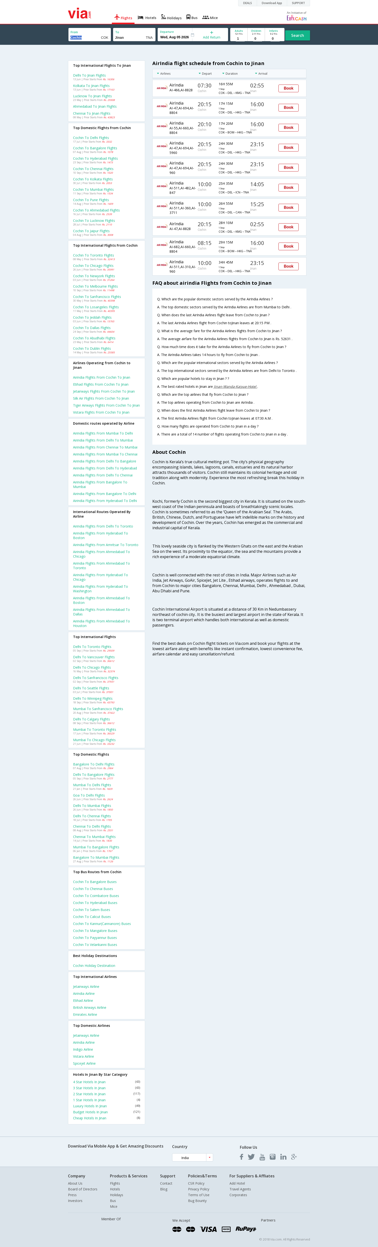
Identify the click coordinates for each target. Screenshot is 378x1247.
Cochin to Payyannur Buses (95, 937)
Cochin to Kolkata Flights (93, 179)
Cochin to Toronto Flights (93, 255)
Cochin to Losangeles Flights (96, 307)
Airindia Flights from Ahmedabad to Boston (101, 600)
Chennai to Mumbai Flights (94, 836)
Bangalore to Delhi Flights (94, 764)
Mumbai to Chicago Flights (94, 740)
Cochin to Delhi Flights (91, 137)
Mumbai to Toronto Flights (94, 729)
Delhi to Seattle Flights (91, 688)
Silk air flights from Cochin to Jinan (101, 398)
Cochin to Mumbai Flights (93, 189)
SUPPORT (298, 3)
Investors (75, 1200)
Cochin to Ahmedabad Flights (96, 210)
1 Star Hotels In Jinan (106, 1100)
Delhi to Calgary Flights (91, 719)
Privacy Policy (198, 1189)
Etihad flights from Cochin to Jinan (100, 384)
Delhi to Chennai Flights (92, 816)
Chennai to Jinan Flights (91, 113)
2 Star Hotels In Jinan (106, 1094)
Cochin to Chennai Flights (93, 168)
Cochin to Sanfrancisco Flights (97, 296)
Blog (163, 1189)
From (74, 32)
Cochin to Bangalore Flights (95, 148)
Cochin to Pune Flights (91, 200)
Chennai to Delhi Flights (92, 826)
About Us (75, 1183)
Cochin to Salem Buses (91, 909)
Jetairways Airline (86, 986)
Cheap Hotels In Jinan (106, 1118)
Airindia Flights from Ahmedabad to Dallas (101, 611)
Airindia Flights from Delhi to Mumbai (103, 440)
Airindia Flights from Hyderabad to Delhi (105, 500)
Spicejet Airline (84, 1063)
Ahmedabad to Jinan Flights (95, 106)
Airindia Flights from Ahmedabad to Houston (101, 623)
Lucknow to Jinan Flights (92, 96)
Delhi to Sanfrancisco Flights (95, 677)
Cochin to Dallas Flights (92, 327)
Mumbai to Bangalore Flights (96, 847)
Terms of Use (198, 1195)
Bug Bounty (197, 1200)
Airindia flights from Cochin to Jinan (101, 377)
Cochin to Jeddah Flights (92, 317)
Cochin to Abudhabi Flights (94, 338)
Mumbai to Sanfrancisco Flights (98, 708)
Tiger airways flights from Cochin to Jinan (106, 405)
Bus (113, 1200)
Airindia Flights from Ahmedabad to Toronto (101, 565)
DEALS (247, 3)
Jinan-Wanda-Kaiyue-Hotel (235, 386)
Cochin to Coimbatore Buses (96, 895)
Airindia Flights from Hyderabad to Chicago (100, 577)
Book (288, 88)
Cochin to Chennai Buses (93, 888)
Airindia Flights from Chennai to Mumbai (105, 447)
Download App (272, 3)
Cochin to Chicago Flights (93, 265)
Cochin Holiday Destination (94, 965)
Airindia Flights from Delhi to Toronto (103, 526)
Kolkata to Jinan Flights (91, 85)
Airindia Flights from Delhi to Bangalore (104, 461)
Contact (166, 1183)
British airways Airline (89, 1007)
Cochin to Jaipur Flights (91, 231)
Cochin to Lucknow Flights (94, 220)
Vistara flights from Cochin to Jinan (101, 412)
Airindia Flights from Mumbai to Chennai (105, 454)
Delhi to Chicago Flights (92, 667)
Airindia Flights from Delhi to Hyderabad (105, 468)
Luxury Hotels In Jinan (106, 1106)
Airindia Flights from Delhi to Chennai (103, 475)
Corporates (238, 1195)
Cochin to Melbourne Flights (95, 286)
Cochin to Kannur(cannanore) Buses (102, 923)
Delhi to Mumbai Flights (92, 805)
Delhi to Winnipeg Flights (93, 698)
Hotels (115, 1189)
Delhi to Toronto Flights (92, 646)
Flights (115, 1183)
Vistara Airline (83, 1056)
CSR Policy (196, 1183)
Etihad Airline (83, 1000)
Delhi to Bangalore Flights (94, 774)
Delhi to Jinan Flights (89, 75)
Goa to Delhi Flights (89, 795)
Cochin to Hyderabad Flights (95, 158)
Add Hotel (237, 1183)
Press (72, 1195)
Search (297, 35)
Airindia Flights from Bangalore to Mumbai (100, 484)
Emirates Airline (85, 1014)
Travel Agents (240, 1189)
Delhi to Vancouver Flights (94, 657)
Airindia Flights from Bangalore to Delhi (104, 493)
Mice (113, 1206)
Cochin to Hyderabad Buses (95, 902)
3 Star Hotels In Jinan (106, 1088)
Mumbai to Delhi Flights (92, 785)
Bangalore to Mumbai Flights (96, 857)
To (117, 32)
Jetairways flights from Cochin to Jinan (104, 391)
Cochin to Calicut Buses (92, 916)
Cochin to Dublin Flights (92, 348)
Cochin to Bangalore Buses (95, 881)
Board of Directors (82, 1189)
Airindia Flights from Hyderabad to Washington (100, 588)
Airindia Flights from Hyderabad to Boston (100, 535)
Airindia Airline (84, 993)
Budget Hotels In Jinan (106, 1112)
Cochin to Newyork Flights (94, 276)
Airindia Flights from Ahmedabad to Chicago (101, 554)
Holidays (116, 1195)
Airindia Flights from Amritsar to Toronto (105, 544)
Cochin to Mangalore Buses (95, 930)
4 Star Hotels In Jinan (106, 1082)
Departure (167, 31)
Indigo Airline (83, 1049)
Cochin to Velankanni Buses (95, 944)
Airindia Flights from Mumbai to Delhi (103, 433)
